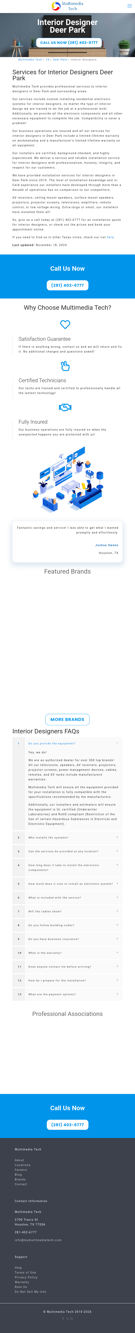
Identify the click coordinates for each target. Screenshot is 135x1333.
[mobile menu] (129, 6)
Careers (21, 1169)
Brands (20, 1179)
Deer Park (60, 59)
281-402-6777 (26, 1232)
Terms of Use (25, 1272)
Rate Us (21, 1287)
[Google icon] (71, 1318)
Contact (21, 1184)
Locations (23, 1165)
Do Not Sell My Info (30, 1291)
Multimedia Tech (30, 59)
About (19, 1160)
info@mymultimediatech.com (38, 1240)
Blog (18, 1174)
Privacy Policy (26, 1277)
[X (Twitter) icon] (67, 1318)
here (110, 237)
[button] (67, 783)
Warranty (22, 1282)
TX (47, 59)
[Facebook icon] (63, 1318)
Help (18, 1267)
